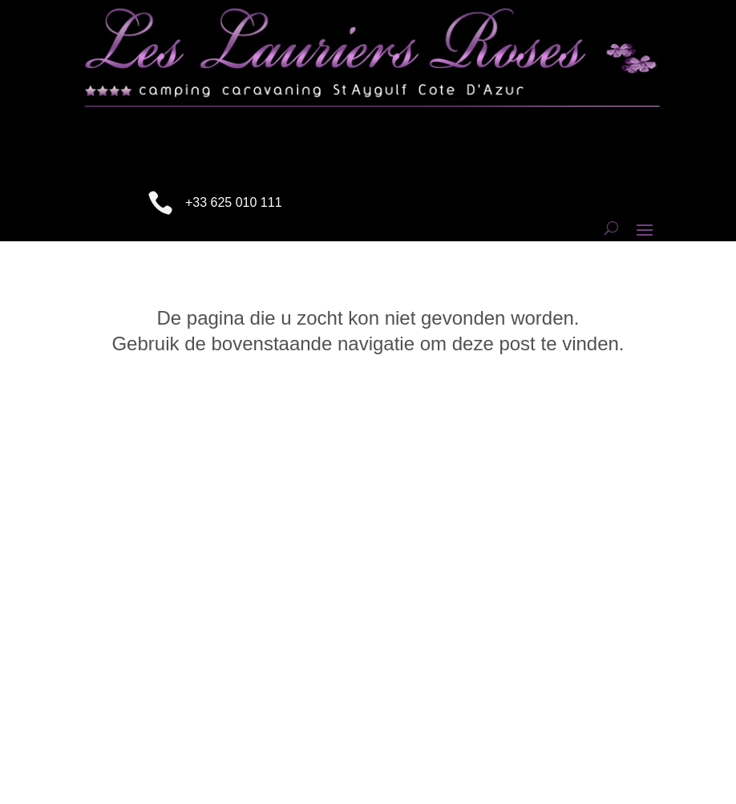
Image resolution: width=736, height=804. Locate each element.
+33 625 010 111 (233, 202)
